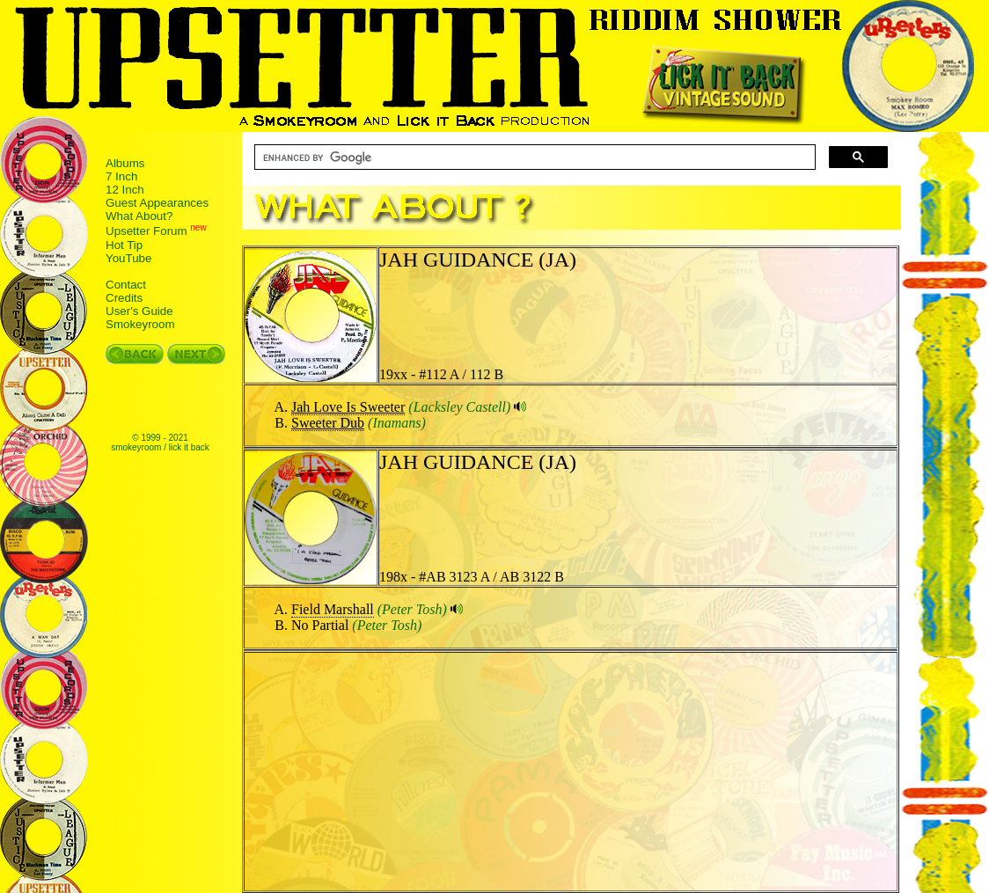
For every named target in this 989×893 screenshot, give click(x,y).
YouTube (128, 258)
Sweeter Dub (327, 422)
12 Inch (125, 189)
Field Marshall (332, 609)
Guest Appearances (157, 202)
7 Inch (121, 176)
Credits (124, 297)
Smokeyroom (140, 324)
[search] (533, 157)
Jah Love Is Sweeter (348, 406)
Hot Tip (124, 245)
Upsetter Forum (146, 231)
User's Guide (139, 311)
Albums (125, 163)
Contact (126, 284)
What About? (139, 216)
